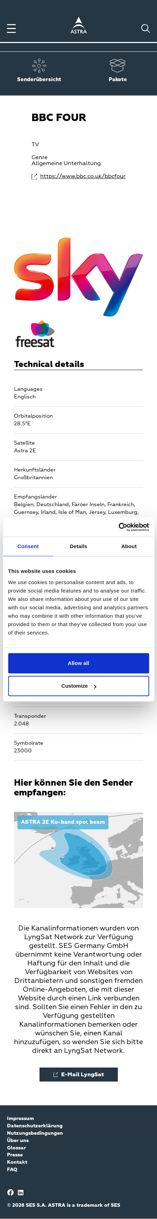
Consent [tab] (28, 546)
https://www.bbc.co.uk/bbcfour (83, 176)
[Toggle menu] (11, 28)
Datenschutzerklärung (35, 1126)
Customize (78, 686)
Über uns (18, 1140)
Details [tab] (78, 546)
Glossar (16, 1148)
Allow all (78, 663)
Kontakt (17, 1162)
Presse (15, 1155)
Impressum (20, 1118)
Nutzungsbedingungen (35, 1133)
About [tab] (129, 546)
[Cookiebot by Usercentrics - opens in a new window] (118, 527)
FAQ (12, 1169)
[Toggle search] (145, 28)
